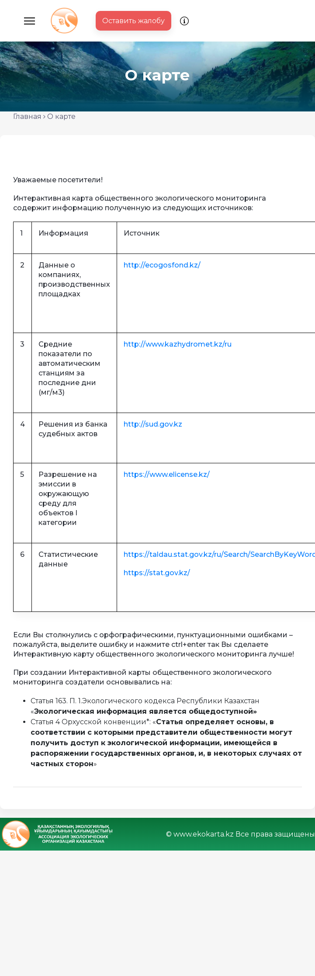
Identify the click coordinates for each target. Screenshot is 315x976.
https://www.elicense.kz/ (167, 474)
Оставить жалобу (133, 21)
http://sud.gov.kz (153, 424)
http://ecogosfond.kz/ (162, 265)
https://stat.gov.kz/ (157, 573)
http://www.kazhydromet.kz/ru (178, 344)
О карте (61, 116)
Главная (27, 116)
